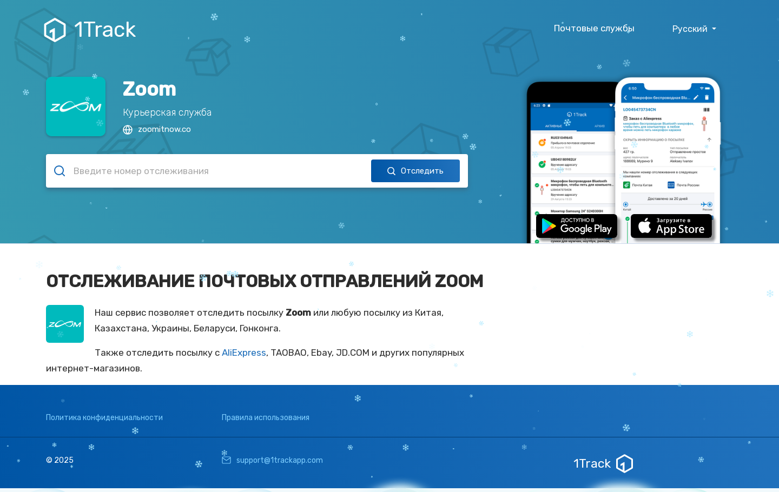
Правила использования (265, 417)
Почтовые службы (594, 28)
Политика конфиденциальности (104, 417)
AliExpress (244, 352)
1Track (91, 29)
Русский (691, 29)
